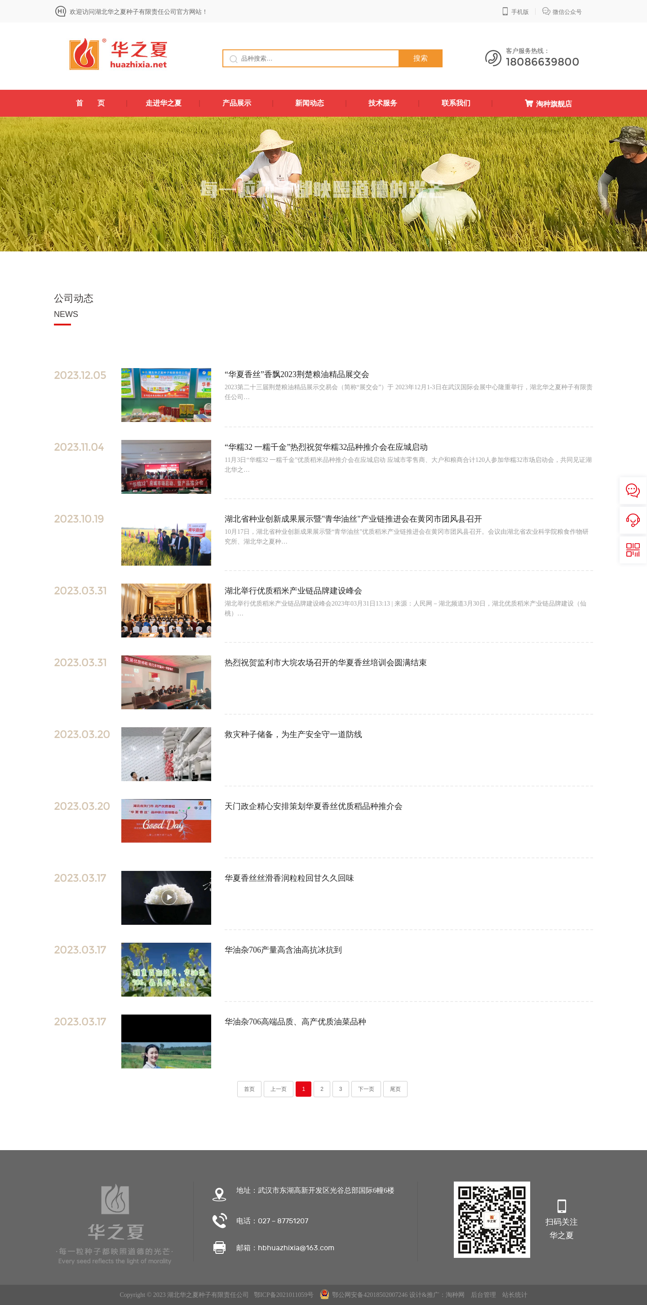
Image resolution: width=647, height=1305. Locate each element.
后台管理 (483, 1295)
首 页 (90, 103)
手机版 (515, 11)
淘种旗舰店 (548, 103)
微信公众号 (562, 11)
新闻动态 (309, 103)
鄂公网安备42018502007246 (364, 1295)
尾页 (395, 1089)
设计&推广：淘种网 (437, 1295)
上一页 (278, 1089)
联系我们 (456, 103)
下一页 (366, 1089)
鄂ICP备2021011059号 (284, 1295)
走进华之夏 (164, 103)
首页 (249, 1089)
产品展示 (236, 103)
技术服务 (382, 103)
